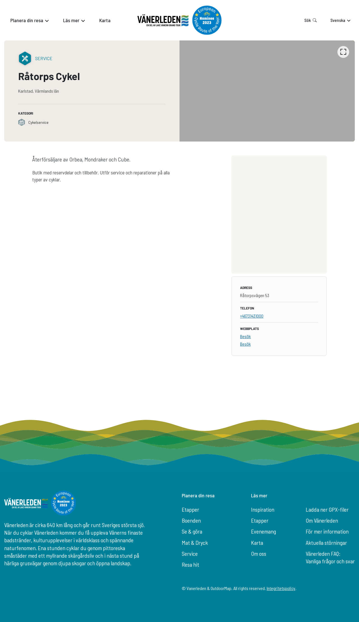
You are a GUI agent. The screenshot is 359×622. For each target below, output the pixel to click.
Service (190, 553)
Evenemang (263, 531)
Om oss (258, 553)
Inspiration (262, 509)
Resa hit (190, 564)
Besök (245, 336)
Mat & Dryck (195, 542)
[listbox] (267, 91)
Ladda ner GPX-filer (327, 509)
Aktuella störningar (326, 542)
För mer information (327, 531)
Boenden (191, 520)
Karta (257, 542)
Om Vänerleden (322, 520)
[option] (267, 91)
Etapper (190, 509)
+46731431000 (251, 315)
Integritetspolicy (281, 588)
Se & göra (192, 531)
